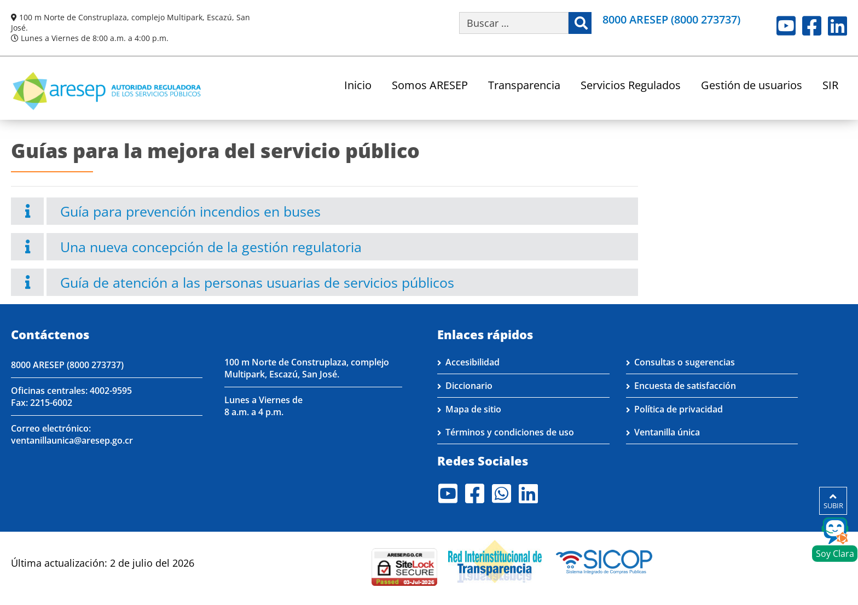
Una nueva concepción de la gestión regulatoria (211, 246)
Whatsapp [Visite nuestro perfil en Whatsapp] (501, 493)
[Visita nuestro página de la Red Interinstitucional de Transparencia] (495, 560)
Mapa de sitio (473, 409)
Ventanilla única (667, 432)
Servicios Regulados (631, 86)
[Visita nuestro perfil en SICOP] (604, 560)
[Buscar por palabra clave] (514, 23)
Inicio (358, 86)
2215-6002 (51, 403)
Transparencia (524, 86)
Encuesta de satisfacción (685, 386)
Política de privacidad (678, 409)
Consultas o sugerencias (684, 362)
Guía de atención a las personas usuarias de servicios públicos (257, 282)
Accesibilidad (472, 362)
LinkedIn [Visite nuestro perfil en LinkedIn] (837, 26)
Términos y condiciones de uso (509, 432)
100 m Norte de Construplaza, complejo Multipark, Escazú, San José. (306, 368)
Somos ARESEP (430, 86)
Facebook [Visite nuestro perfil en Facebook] (811, 26)
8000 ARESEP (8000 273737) (671, 19)
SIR (830, 86)
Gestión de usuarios (751, 86)
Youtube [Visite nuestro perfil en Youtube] (786, 26)
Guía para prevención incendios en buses (190, 211)
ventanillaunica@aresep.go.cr (72, 440)
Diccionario (468, 386)
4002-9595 (111, 391)
